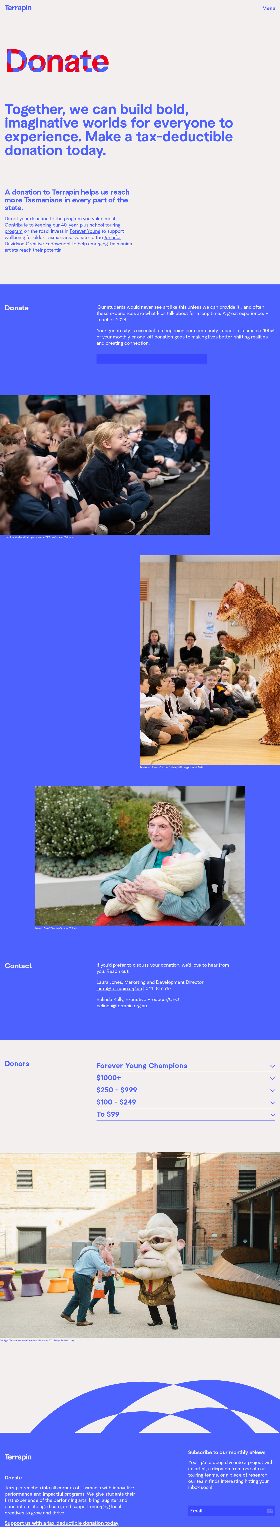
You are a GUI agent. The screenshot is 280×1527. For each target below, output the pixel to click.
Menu (268, 8)
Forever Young (85, 231)
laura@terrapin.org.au (119, 988)
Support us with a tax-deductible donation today (61, 1523)
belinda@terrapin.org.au (122, 1005)
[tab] (186, 1066)
